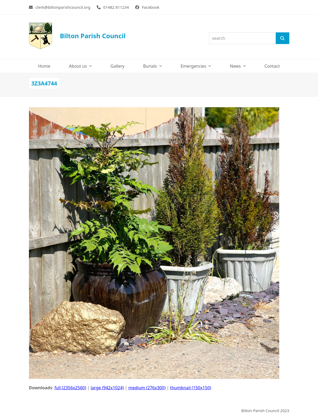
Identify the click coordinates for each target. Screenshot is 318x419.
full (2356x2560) (70, 388)
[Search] (282, 38)
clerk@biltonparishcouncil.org (62, 7)
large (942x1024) (107, 388)
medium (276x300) (147, 388)
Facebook (150, 7)
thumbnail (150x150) (190, 388)
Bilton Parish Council (77, 36)
